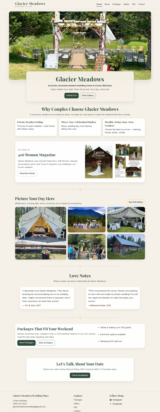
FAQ (133, 4)
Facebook (116, 404)
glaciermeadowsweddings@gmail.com (29, 407)
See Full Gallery (136, 202)
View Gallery (88, 95)
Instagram (116, 400)
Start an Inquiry (46, 343)
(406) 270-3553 (20, 404)
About (107, 4)
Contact (141, 4)
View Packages (26, 342)
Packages (116, 4)
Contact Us (71, 95)
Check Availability (80, 375)
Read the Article (27, 173)
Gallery (126, 4)
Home (99, 4)
